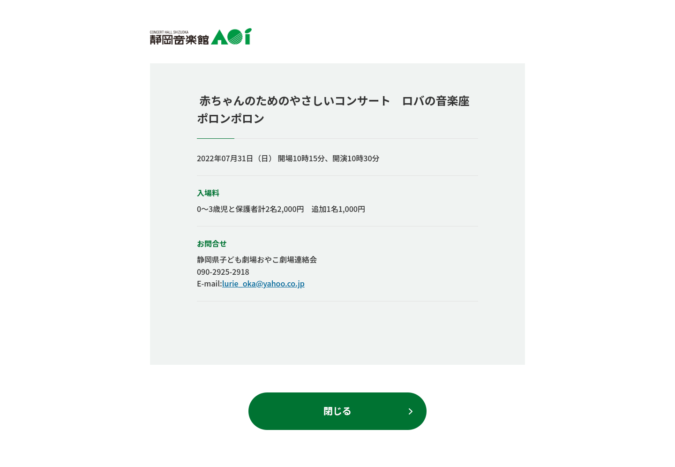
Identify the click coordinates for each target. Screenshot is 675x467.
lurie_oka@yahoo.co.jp (263, 283)
